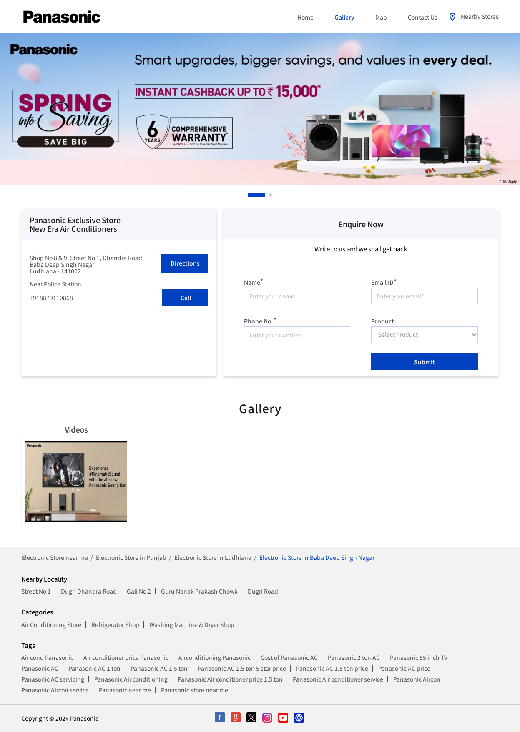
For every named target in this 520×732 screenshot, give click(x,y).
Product (382, 320)
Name (253, 281)
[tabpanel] (260, 109)
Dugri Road (263, 591)
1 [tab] (250, 195)
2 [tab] (271, 195)
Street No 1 (36, 591)
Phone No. (260, 320)
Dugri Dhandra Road (89, 591)
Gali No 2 (139, 591)
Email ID (384, 281)
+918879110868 (51, 297)
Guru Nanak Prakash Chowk (199, 591)
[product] (424, 334)
